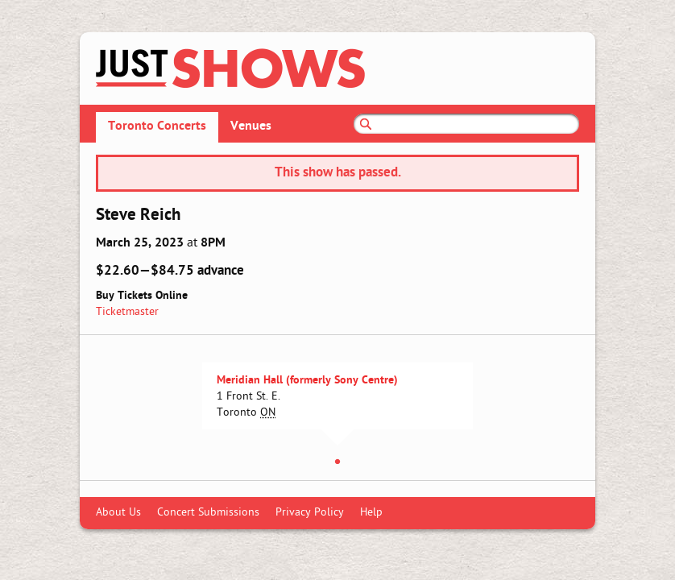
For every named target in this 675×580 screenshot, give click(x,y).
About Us (118, 512)
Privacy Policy (309, 512)
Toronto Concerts (157, 126)
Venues (250, 126)
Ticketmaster (127, 312)
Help (371, 512)
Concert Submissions (208, 512)
